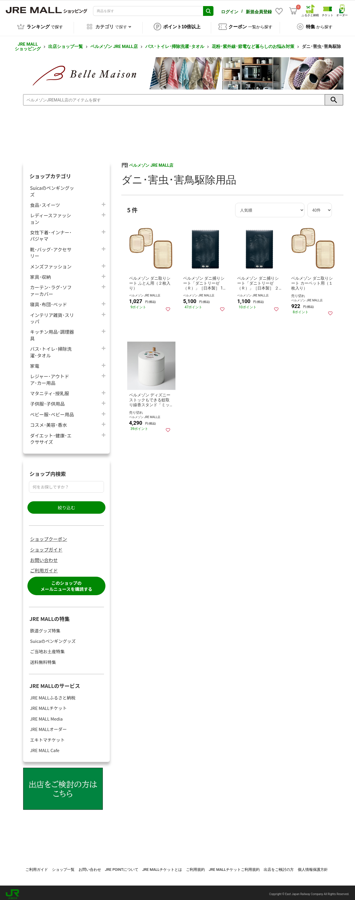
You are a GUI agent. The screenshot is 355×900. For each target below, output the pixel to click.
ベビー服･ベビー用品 (52, 411)
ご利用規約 (195, 866)
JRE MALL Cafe (45, 747)
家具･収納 (40, 273)
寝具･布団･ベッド (48, 301)
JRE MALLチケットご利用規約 (234, 866)
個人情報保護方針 (313, 866)
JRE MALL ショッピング (28, 43)
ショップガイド (46, 546)
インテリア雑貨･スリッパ (52, 315)
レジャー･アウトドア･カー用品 (49, 376)
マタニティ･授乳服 (49, 390)
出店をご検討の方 (279, 866)
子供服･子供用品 (47, 400)
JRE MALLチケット (48, 705)
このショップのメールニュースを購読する (66, 583)
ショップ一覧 (63, 866)
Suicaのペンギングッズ (52, 187)
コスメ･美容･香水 (48, 421)
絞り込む (66, 504)
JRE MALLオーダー (48, 726)
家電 (34, 362)
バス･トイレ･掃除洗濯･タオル (174, 43)
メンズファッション (51, 263)
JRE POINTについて (121, 866)
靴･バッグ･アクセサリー (50, 249)
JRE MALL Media (46, 715)
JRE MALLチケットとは (162, 866)
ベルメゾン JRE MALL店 (113, 43)
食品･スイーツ (45, 201)
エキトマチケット (47, 737)
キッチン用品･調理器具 (52, 331)
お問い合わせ (44, 557)
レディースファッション (50, 215)
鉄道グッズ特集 (45, 627)
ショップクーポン (48, 535)
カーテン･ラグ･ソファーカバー (51, 287)
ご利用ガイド (44, 567)
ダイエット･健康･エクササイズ (51, 435)
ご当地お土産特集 (47, 648)
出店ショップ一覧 (65, 43)
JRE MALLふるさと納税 (52, 694)
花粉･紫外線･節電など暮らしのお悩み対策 (253, 43)
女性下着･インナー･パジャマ (51, 232)
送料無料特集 (43, 659)
